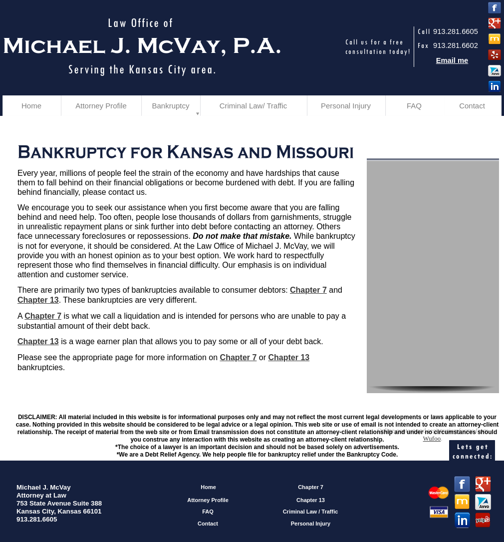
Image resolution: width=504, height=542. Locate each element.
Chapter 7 (308, 290)
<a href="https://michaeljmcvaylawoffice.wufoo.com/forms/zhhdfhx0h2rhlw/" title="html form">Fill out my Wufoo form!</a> (432, 295)
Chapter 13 (38, 300)
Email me (452, 60)
